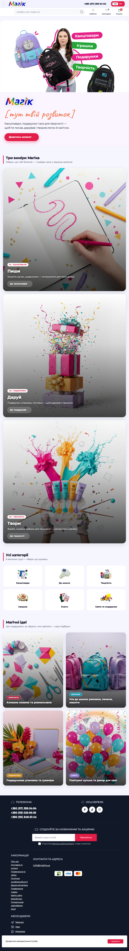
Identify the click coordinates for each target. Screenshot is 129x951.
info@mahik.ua (41, 865)
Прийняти (115, 941)
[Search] (82, 12)
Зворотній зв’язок (19, 885)
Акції (13, 909)
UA (115, 4)
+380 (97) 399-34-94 (23, 808)
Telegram (19, 922)
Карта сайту (16, 895)
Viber (17, 927)
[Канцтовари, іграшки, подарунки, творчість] (64, 56)
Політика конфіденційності (63, 844)
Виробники (16, 899)
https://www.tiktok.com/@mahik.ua (92, 809)
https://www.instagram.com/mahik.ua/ (100, 809)
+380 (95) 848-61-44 (23, 816)
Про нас (15, 861)
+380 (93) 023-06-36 (23, 812)
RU (120, 4)
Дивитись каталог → (21, 137)
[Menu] (4, 3)
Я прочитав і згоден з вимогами (66, 844)
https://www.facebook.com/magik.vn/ (85, 809)
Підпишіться (86, 837)
